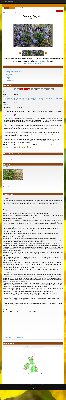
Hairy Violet (37, 98)
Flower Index (28, 5)
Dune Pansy (7, 98)
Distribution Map (9, 80)
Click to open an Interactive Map (33, 378)
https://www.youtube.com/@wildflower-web (13, 337)
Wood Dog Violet (43, 99)
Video (9, 78)
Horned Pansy (52, 98)
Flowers (11, 7)
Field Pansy (24, 98)
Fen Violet (18, 98)
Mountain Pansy (7, 99)
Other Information (10, 74)
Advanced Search (19, 5)
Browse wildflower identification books (33, 63)
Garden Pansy (31, 98)
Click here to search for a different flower (12, 12)
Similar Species (9, 72)
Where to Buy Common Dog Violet (14, 71)
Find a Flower (11, 5)
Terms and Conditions (33, 388)
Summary (10, 75)
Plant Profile (8, 69)
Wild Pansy (36, 99)
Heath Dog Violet (44, 98)
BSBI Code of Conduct (39, 61)
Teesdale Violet (29, 99)
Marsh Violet (59, 98)
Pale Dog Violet (15, 99)
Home (5, 5)
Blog (9, 77)
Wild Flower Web (8, 2)
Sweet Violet (22, 99)
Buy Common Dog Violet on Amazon (11, 159)
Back (60, 10)
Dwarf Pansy (13, 98)
